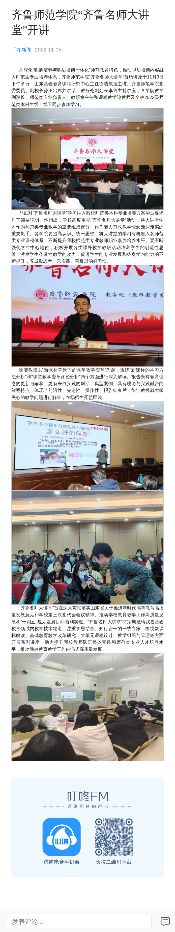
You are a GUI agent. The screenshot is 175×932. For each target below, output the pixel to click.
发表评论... (27, 921)
